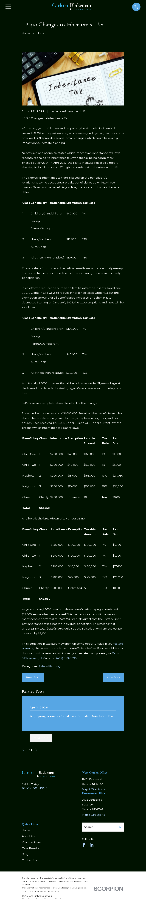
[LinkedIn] (91, 845)
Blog (25, 854)
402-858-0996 (35, 788)
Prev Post (33, 677)
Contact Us (29, 860)
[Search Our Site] (120, 827)
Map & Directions (93, 789)
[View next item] (36, 749)
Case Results (30, 848)
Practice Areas (31, 842)
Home (26, 830)
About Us (28, 836)
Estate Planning (50, 666)
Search (89, 827)
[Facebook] (84, 845)
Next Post (113, 677)
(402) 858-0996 (66, 658)
